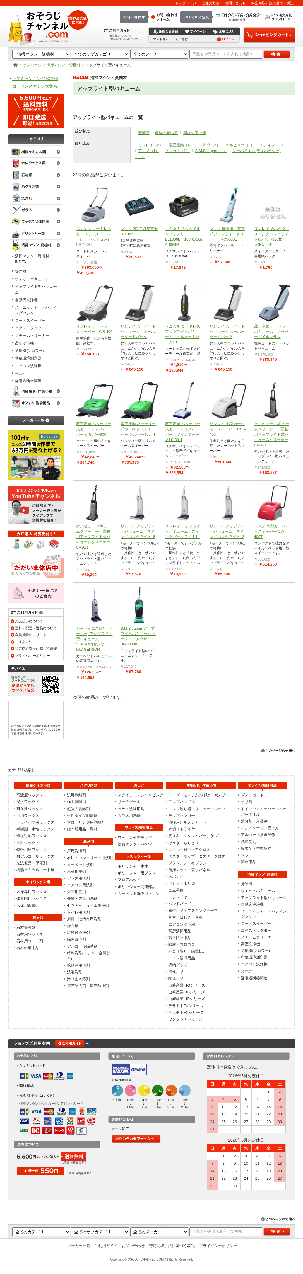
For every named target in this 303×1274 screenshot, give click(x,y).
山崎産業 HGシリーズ (187, 985)
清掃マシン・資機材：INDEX (34, 259)
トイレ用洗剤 (78, 912)
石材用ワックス (29, 934)
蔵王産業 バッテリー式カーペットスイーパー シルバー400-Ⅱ (138, 429)
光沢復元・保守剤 (31, 863)
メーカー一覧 (78, 1246)
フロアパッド (129, 880)
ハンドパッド (179, 904)
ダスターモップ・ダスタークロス (196, 856)
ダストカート (252, 795)
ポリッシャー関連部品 (137, 887)
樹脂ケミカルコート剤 (35, 870)
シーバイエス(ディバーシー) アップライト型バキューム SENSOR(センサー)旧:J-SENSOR (94, 639)
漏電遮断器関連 (28, 381)
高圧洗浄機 (24, 343)
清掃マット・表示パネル (189, 870)
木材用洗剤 (76, 871)
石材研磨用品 (27, 948)
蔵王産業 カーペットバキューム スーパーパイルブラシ (272, 331)
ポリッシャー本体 (133, 866)
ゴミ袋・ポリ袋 (181, 883)
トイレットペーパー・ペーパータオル (264, 812)
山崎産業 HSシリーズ (186, 992)
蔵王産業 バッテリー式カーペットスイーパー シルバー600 (94, 429)
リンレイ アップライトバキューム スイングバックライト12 (227, 531)
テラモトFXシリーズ (185, 1006)
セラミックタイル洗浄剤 (88, 905)
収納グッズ (177, 965)
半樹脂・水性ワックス (35, 829)
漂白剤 (72, 926)
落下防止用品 (179, 938)
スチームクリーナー (32, 335)
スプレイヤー (179, 897)
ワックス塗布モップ (135, 837)
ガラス (36, 210)
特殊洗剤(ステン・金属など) (88, 956)
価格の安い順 (166, 133)
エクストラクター (30, 328)
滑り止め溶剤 (78, 979)
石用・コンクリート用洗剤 (90, 858)
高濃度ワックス (29, 795)
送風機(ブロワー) (29, 350)
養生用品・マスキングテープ (193, 910)
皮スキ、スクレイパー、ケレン (195, 836)
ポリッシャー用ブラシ (137, 873)
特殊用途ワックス (31, 849)
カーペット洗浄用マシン (139, 893)
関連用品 (176, 978)
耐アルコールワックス (35, 856)
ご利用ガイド (106, 1246)
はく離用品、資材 (82, 829)
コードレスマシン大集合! (35, 86)
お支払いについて (29, 621)
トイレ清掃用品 (181, 958)
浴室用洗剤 (76, 892)
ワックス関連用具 (36, 222)
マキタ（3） (209, 145)
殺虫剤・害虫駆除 (256, 848)
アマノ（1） (148, 151)
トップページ (185, 3)
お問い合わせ (235, 3)
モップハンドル (181, 802)
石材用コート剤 (29, 941)
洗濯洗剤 (74, 972)
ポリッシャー (36, 234)
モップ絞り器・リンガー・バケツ (196, 809)
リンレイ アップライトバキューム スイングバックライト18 (138, 531)
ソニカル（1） (177, 151)
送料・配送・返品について (36, 628)
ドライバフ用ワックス (35, 822)
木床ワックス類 (36, 163)
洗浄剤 (36, 199)
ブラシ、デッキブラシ (187, 863)
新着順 (144, 133)
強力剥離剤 (76, 802)
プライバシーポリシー (32, 656)
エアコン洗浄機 (28, 366)
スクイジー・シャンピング (140, 795)
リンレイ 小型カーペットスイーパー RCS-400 (228, 429)
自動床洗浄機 (26, 300)
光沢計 (20, 373)
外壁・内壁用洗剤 (82, 898)
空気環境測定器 (28, 358)
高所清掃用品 (179, 931)
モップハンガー (181, 815)
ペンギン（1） (272, 145)
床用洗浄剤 (76, 851)
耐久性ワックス (29, 809)
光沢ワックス (27, 802)
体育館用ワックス (31, 898)
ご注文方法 (210, 3)
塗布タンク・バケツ (135, 844)
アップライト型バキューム (36, 289)
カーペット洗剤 (80, 865)
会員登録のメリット (31, 635)
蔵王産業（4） (181, 145)
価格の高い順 (194, 133)
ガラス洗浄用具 (131, 809)
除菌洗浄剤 (76, 939)
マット (246, 855)
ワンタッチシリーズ (185, 1019)
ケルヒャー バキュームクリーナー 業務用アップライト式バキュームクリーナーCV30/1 (94, 536)
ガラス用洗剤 (78, 878)
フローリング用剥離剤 (86, 822)
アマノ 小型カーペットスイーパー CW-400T (272, 531)
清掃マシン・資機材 (63, 65)
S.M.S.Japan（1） (211, 151)
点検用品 (176, 972)
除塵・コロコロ (181, 944)
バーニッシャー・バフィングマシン (36, 310)
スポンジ (176, 876)
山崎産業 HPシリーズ (186, 999)
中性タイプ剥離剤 (82, 815)
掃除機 (20, 271)
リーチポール (129, 802)
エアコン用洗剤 (80, 885)
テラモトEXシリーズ (186, 1012)
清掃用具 (36, 392)
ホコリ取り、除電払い (187, 951)
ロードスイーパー (30, 320)
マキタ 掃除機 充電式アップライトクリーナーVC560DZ (227, 233)
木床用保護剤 (27, 905)
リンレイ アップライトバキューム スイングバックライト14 (183, 531)
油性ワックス (27, 843)
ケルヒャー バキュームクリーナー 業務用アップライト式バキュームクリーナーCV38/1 (272, 434)
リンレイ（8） (150, 145)
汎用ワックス (27, 815)
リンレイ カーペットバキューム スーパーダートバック (138, 331)
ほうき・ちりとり (183, 843)
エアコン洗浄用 (181, 924)
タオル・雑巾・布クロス (189, 849)
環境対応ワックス (31, 836)
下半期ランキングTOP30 (35, 78)
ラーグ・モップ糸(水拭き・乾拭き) (198, 795)
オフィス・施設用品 (36, 403)
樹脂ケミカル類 (36, 151)
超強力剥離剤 (78, 809)
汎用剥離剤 (76, 795)
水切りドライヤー (183, 829)
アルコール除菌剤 (82, 946)
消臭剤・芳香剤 (254, 821)
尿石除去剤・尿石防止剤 (88, 986)
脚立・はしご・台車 (185, 917)
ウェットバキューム (32, 279)
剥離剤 (36, 187)
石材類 (36, 175)
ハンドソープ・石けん (260, 828)
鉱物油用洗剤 (78, 965)
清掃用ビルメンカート (187, 822)
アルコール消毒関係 (258, 834)
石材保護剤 (25, 927)
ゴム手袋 (176, 890)
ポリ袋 (246, 802)
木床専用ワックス (31, 892)
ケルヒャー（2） (240, 145)
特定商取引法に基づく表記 (272, 3)
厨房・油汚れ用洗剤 (84, 919)
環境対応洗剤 (78, 932)
